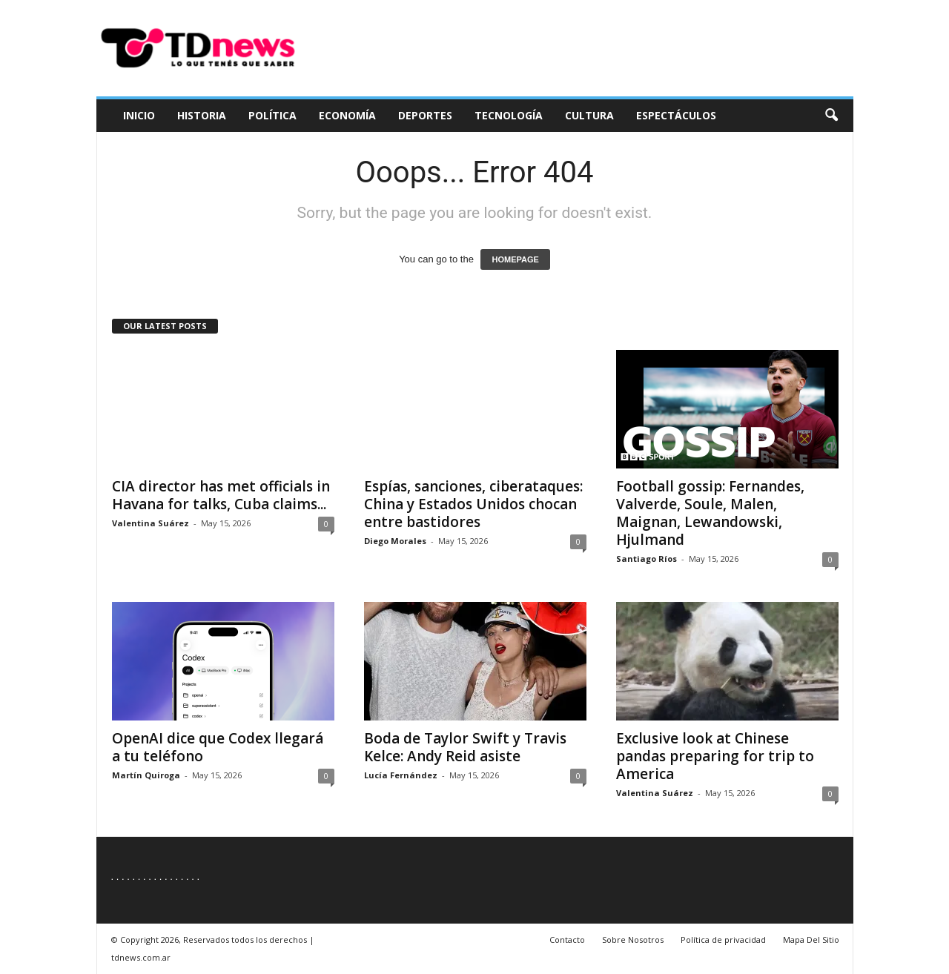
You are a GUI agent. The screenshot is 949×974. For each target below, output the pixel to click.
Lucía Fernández (400, 775)
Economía (347, 115)
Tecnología (508, 115)
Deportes (425, 115)
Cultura (589, 115)
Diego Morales (395, 540)
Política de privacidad (723, 939)
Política (272, 115)
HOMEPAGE (515, 259)
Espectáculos (676, 115)
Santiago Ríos (646, 558)
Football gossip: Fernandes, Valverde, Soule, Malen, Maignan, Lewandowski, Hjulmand (710, 513)
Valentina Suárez (150, 523)
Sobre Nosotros (633, 939)
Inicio (139, 115)
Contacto (567, 939)
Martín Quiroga (146, 775)
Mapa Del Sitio (811, 939)
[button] (831, 115)
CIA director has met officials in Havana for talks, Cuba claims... (221, 495)
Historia (201, 115)
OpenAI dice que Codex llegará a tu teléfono (217, 747)
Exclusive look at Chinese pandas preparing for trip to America (715, 756)
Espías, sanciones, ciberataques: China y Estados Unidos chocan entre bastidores (473, 504)
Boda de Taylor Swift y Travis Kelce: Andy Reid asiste (465, 747)
